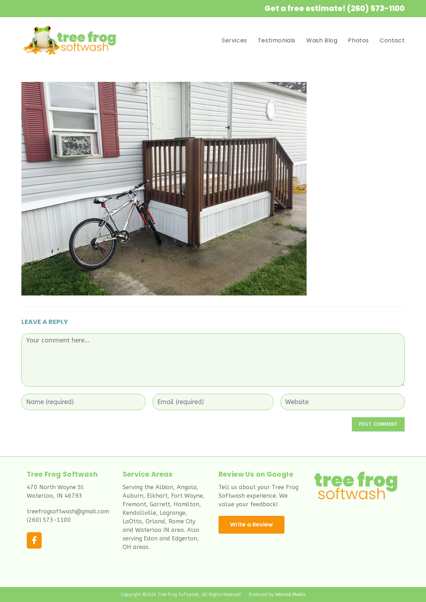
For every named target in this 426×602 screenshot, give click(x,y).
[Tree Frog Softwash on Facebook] (34, 540)
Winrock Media (290, 594)
